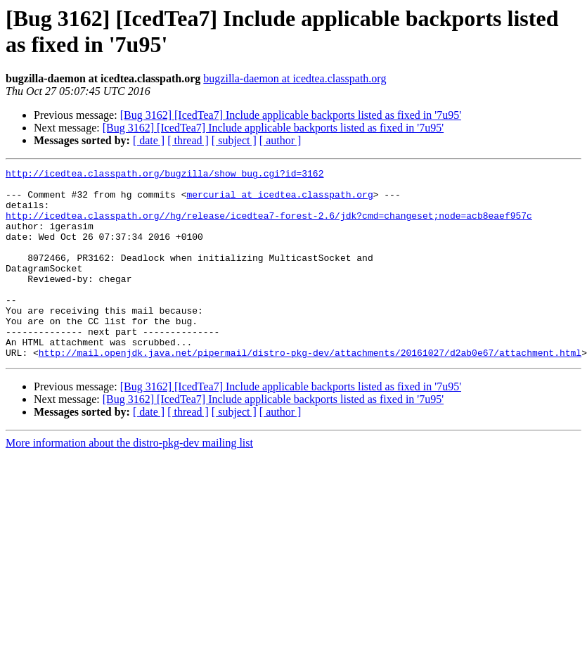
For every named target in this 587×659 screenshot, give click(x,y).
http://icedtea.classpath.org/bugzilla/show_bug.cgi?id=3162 (164, 175)
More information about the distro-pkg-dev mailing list (129, 481)
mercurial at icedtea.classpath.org (279, 200)
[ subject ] (234, 140)
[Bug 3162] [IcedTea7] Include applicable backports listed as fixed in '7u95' (290, 115)
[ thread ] (188, 140)
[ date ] (149, 140)
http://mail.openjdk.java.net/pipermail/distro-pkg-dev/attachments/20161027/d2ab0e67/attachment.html (310, 390)
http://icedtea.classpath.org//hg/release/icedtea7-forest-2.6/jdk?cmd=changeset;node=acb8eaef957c (269, 225)
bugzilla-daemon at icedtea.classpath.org (294, 78)
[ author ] (280, 140)
